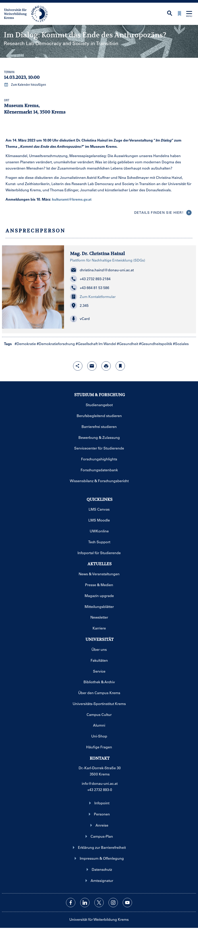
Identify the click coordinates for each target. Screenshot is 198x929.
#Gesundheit (127, 343)
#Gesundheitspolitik (155, 343)
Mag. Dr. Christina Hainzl (97, 253)
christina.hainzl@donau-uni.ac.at (102, 270)
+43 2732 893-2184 (90, 278)
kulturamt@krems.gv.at (71, 199)
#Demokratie (25, 343)
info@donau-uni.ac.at (100, 783)
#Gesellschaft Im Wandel (96, 343)
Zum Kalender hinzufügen (25, 84)
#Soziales (181, 343)
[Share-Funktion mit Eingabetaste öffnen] (77, 366)
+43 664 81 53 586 (89, 287)
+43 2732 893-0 (99, 789)
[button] (130, 318)
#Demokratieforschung (56, 343)
